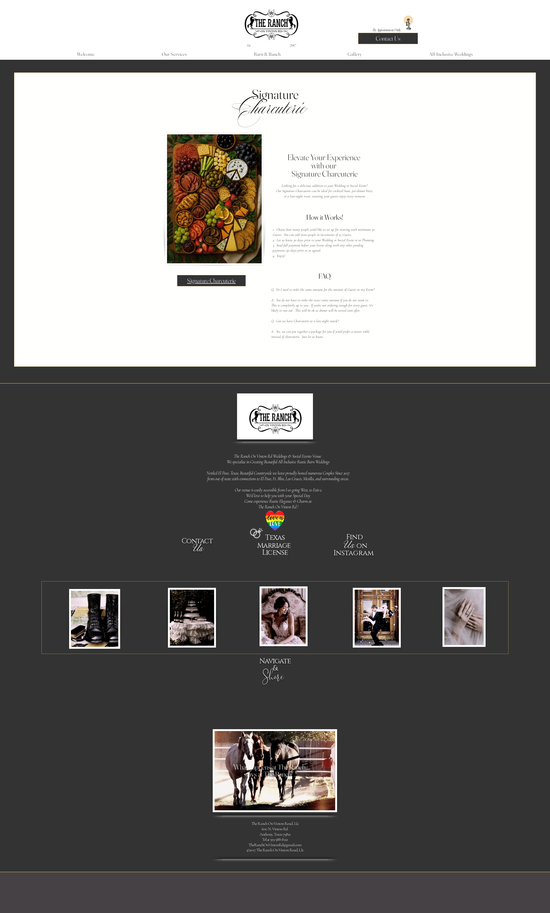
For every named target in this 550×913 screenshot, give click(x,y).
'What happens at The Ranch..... (271, 770)
